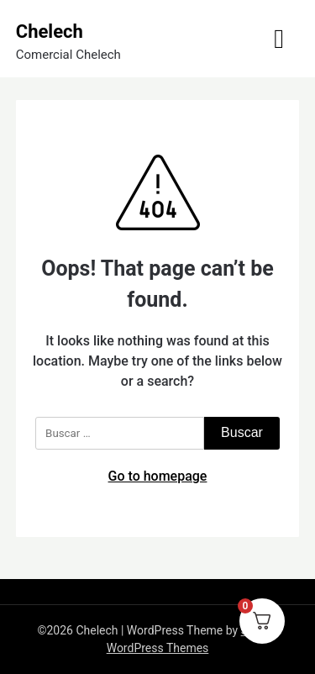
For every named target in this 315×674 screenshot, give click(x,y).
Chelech (49, 31)
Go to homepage (157, 476)
